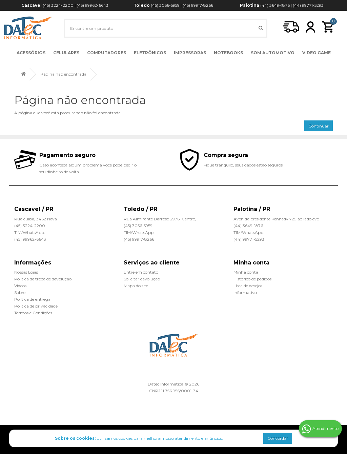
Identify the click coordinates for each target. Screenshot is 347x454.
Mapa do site (136, 285)
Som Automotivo (272, 52)
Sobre (19, 292)
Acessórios (31, 52)
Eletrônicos (150, 52)
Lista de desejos (247, 285)
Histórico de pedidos (252, 278)
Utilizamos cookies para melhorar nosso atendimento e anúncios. (139, 438)
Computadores (106, 52)
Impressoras (190, 52)
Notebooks (228, 52)
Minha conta (245, 272)
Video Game (316, 52)
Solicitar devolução (142, 278)
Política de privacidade (36, 306)
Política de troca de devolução (43, 278)
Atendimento (320, 429)
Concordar (277, 438)
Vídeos (20, 285)
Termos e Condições (33, 312)
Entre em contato (141, 272)
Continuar (318, 126)
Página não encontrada (63, 74)
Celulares (66, 52)
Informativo (245, 292)
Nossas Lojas (26, 272)
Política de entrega (32, 299)
